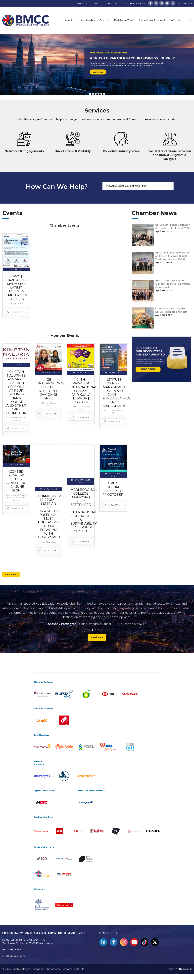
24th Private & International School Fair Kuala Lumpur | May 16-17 (83, 391)
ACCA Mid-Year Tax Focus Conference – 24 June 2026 (17, 481)
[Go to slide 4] (101, 630)
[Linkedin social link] (173, 3)
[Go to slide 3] (98, 630)
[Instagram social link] (161, 3)
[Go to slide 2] (95, 630)
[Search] (190, 20)
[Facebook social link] (150, 3)
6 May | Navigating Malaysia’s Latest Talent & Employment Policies (17, 287)
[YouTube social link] (167, 3)
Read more (97, 637)
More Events (11, 574)
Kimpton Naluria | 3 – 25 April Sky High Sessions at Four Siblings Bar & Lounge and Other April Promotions (17, 392)
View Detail (18, 312)
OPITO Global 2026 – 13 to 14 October (113, 488)
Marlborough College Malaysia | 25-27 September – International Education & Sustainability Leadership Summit (83, 510)
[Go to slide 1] (92, 630)
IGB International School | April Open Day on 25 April (51, 389)
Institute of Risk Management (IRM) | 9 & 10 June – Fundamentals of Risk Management (116, 393)
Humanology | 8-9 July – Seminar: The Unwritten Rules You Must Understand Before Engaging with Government (50, 516)
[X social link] (156, 3)
